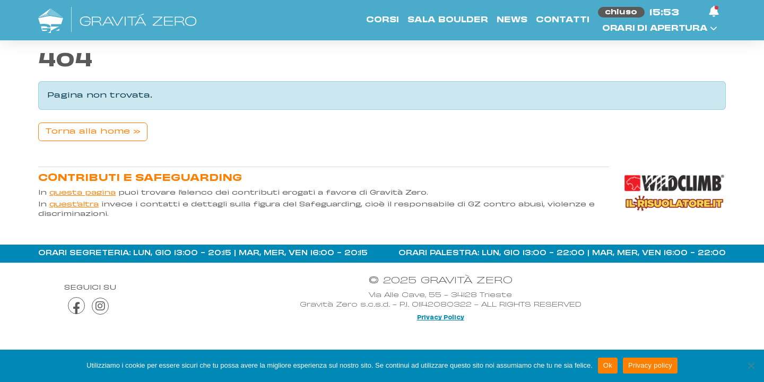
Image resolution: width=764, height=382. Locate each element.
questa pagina (82, 193)
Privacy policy (650, 365)
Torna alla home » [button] (93, 131)
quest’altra (74, 205)
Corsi (382, 20)
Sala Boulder (447, 20)
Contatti (562, 20)
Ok (607, 365)
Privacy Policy (440, 317)
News (512, 20)
